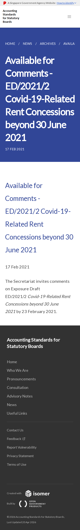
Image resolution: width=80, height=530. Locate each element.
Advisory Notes (20, 396)
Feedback (14, 439)
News (12, 404)
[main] (40, 176)
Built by (29, 503)
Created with (32, 493)
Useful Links (17, 413)
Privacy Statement (20, 456)
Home (12, 361)
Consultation (17, 387)
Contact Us (15, 430)
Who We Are (17, 370)
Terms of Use (16, 464)
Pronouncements (21, 378)
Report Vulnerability (21, 447)
